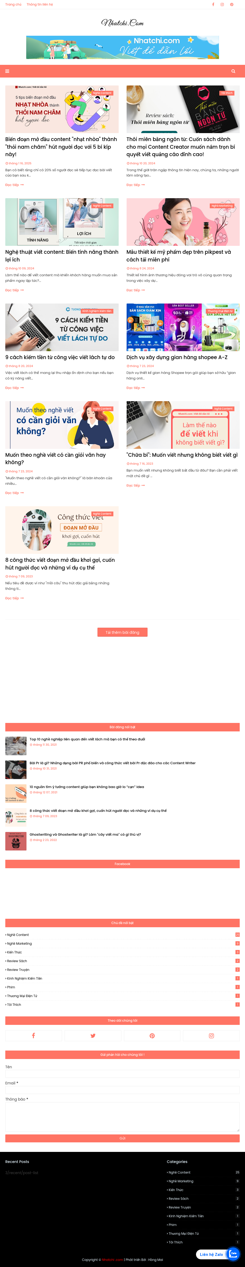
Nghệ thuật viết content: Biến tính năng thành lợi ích (61, 255)
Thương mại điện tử (123, 996)
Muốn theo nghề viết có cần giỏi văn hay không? (55, 458)
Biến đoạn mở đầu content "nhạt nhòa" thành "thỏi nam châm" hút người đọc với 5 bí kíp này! (61, 147)
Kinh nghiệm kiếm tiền (123, 978)
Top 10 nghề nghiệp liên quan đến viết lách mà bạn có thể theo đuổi (87, 739)
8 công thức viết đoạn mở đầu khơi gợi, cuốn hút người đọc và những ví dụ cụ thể (60, 563)
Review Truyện (123, 969)
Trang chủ (13, 4)
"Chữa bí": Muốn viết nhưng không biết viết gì (182, 455)
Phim (123, 987)
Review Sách (123, 961)
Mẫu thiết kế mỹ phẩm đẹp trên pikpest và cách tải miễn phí (179, 255)
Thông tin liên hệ (40, 4)
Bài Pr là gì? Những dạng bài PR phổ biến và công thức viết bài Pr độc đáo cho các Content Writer (113, 763)
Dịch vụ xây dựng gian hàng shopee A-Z (177, 357)
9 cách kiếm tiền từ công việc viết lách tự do (60, 357)
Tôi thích (123, 1004)
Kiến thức (123, 952)
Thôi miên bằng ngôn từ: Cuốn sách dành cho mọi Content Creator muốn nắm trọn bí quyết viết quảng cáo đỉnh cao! (181, 147)
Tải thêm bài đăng (122, 632)
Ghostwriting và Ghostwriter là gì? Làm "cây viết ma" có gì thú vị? (85, 834)
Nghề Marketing (123, 943)
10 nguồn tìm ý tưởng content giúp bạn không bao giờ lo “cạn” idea (87, 786)
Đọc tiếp (12, 184)
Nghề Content (123, 935)
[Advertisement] (122, 677)
